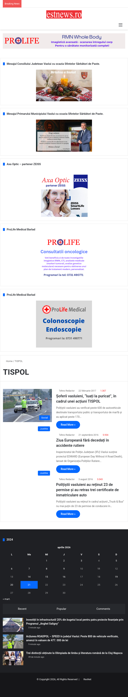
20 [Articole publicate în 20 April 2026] (11, 584)
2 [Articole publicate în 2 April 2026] (64, 560)
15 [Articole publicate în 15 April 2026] (46, 576)
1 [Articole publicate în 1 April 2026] (46, 560)
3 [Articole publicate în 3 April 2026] (81, 560)
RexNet (87, 679)
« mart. (6, 599)
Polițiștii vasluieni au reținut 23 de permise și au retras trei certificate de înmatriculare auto (87, 489)
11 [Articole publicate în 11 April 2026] (99, 568)
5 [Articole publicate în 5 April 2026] (116, 560)
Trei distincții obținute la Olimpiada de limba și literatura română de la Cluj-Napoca (74, 653)
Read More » (68, 424)
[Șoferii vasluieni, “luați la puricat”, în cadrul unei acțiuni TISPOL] (27, 405)
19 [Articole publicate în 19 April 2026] (116, 576)
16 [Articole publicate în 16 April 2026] (64, 576)
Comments (103, 609)
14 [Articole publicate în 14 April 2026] (29, 576)
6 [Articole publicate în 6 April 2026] (11, 568)
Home (8, 361)
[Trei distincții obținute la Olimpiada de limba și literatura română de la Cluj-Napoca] (13, 658)
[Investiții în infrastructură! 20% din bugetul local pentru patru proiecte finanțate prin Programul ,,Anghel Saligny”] (13, 625)
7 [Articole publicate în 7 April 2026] (29, 568)
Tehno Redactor (67, 390)
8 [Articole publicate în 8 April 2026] (46, 568)
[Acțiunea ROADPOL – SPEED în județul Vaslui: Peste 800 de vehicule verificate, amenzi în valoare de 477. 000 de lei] (13, 641)
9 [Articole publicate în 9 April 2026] (64, 568)
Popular (61, 609)
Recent (22, 609)
